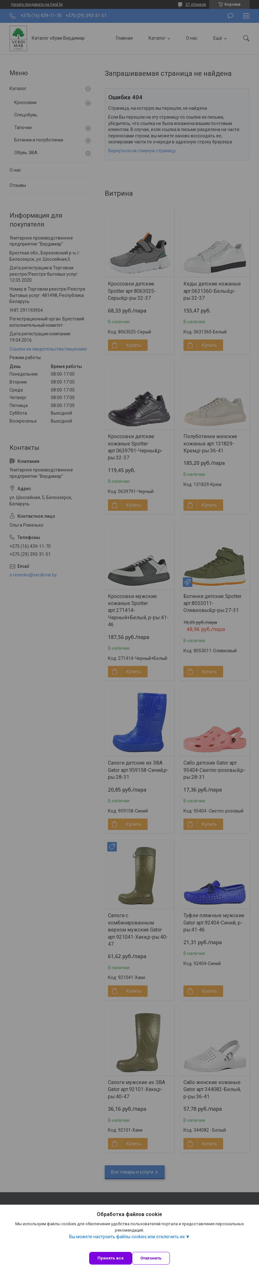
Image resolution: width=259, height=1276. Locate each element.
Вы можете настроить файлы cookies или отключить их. (127, 1236)
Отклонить (151, 1258)
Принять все (110, 1258)
